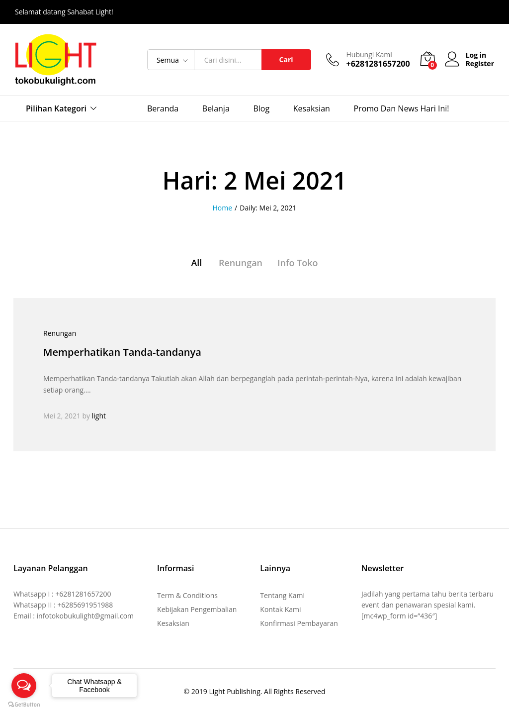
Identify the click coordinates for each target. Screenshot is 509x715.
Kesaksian (311, 108)
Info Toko (297, 263)
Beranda (162, 108)
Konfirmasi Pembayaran (299, 623)
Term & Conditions (187, 595)
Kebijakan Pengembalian (197, 609)
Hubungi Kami (369, 55)
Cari (286, 59)
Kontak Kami (280, 609)
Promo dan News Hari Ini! (401, 108)
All (196, 263)
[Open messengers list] (23, 685)
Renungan (240, 263)
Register (480, 64)
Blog (261, 108)
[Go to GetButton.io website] (24, 705)
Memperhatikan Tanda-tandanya (122, 352)
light (99, 415)
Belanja (216, 108)
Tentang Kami (282, 595)
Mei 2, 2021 (62, 415)
